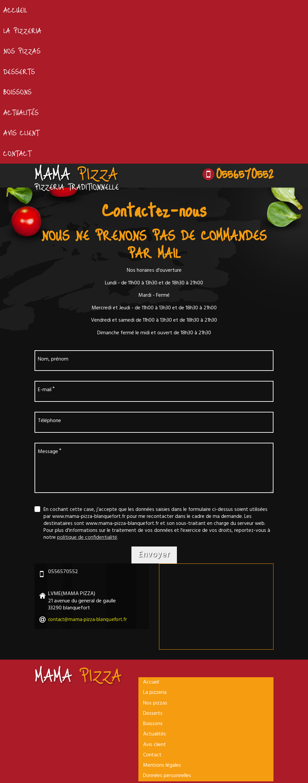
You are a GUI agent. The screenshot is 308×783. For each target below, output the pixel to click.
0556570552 (244, 173)
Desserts (19, 71)
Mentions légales (162, 767)
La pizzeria (22, 30)
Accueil (15, 10)
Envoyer (154, 555)
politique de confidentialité (87, 538)
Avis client (21, 133)
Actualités (20, 112)
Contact (17, 153)
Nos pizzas (22, 51)
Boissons (17, 91)
